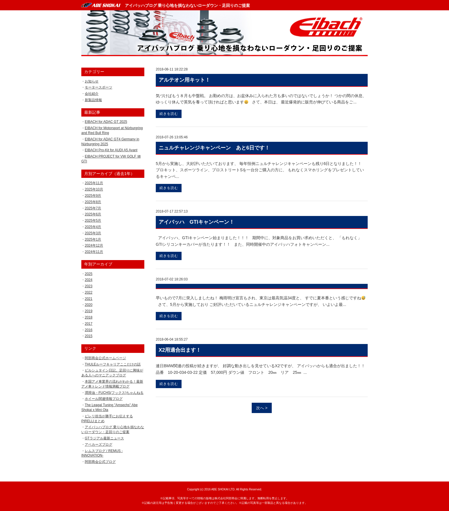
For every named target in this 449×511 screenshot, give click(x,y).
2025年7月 (93, 208)
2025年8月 (93, 202)
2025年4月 (93, 227)
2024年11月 (94, 252)
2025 (88, 274)
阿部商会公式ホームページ (105, 358)
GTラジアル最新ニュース (104, 438)
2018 (88, 317)
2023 (88, 286)
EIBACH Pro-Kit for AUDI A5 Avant (111, 150)
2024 (88, 280)
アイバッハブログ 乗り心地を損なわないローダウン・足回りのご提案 (187, 5)
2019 (88, 311)
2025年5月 (93, 221)
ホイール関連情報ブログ (104, 399)
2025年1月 (93, 239)
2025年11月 (94, 183)
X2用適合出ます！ (180, 350)
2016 (88, 330)
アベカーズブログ (98, 445)
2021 (88, 299)
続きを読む (168, 114)
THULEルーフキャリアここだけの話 (113, 364)
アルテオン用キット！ (184, 80)
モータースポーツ (98, 87)
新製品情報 (93, 100)
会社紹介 (92, 94)
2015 (88, 336)
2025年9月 (93, 196)
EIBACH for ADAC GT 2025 (106, 122)
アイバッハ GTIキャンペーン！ (196, 222)
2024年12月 (94, 245)
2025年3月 (93, 233)
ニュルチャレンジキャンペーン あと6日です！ (214, 148)
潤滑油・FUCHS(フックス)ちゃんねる (114, 393)
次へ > (261, 408)
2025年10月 (94, 189)
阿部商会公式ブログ (100, 462)
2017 (88, 324)
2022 (88, 292)
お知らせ (92, 81)
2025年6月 (93, 214)
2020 (88, 305)
